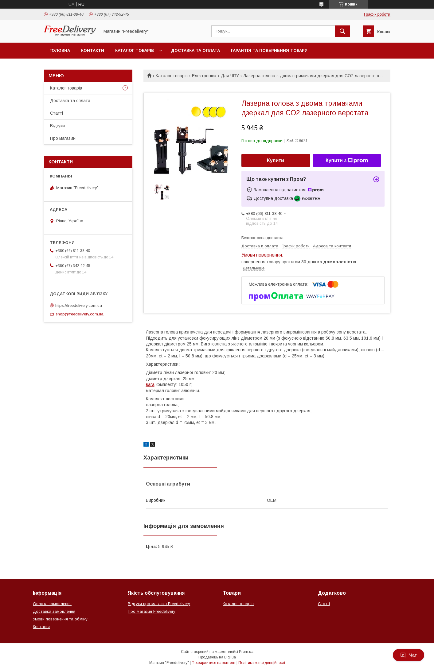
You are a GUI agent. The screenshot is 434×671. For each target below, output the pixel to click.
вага (150, 384)
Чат (408, 655)
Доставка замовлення (54, 611)
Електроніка (204, 75)
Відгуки (57, 125)
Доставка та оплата (195, 50)
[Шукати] (342, 31)
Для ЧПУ (230, 75)
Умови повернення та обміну (60, 619)
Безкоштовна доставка (262, 237)
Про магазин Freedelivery (151, 611)
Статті (56, 113)
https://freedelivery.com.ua (78, 305)
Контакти (92, 50)
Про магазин (63, 138)
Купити (275, 160)
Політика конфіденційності (261, 663)
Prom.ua (246, 652)
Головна (59, 50)
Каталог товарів (134, 50)
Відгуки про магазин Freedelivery (159, 603)
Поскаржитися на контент (214, 663)
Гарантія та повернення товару (269, 50)
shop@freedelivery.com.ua (80, 314)
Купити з (347, 160)
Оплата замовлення (52, 603)
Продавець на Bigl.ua (217, 657)
